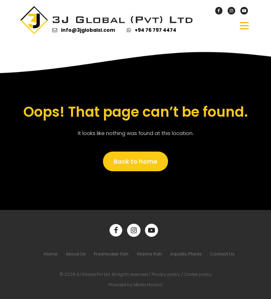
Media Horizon (148, 285)
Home (51, 254)
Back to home (135, 161)
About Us (76, 254)
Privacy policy (166, 274)
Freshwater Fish (111, 254)
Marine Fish (149, 254)
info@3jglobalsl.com (88, 30)
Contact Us (222, 254)
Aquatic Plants (186, 254)
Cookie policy (198, 274)
